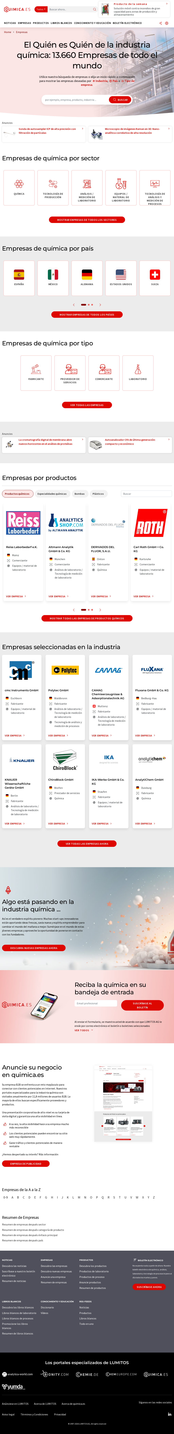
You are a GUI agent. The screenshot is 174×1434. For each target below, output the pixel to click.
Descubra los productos (93, 1266)
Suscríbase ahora (149, 1287)
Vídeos (44, 1313)
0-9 (5, 1197)
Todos (40, 9)
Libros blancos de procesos (17, 1318)
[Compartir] (160, 23)
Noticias (84, 1307)
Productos (85, 1313)
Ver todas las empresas (87, 405)
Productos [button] (41, 23)
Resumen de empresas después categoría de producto (33, 1230)
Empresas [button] (24, 23)
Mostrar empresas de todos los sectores (87, 219)
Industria (101, 81)
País (115, 81)
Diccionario (47, 1307)
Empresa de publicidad (25, 1163)
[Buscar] (94, 10)
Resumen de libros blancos (17, 1333)
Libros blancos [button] (61, 23)
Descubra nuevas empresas (56, 1271)
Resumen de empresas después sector (24, 1224)
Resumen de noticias (14, 1281)
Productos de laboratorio (94, 1271)
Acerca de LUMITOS (45, 1403)
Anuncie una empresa (53, 1277)
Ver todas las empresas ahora (87, 843)
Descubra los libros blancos (18, 1307)
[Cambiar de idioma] (166, 23)
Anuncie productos (90, 1282)
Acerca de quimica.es (73, 1403)
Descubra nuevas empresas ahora (33, 948)
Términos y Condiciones (34, 1414)
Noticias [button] (10, 23)
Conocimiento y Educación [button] (92, 23)
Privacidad (60, 1414)
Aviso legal (8, 1414)
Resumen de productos (92, 1288)
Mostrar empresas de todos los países (87, 314)
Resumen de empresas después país (22, 1240)
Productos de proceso (92, 1277)
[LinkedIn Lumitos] (169, 1414)
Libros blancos (87, 1318)
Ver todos (84, 1030)
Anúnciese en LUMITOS (15, 1403)
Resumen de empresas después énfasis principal (30, 1235)
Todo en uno (86, 1323)
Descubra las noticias (14, 1266)
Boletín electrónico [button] (127, 23)
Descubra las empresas (54, 1266)
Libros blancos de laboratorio (19, 1313)
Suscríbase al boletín (142, 1005)
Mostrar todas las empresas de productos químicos (87, 618)
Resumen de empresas (54, 1282)
